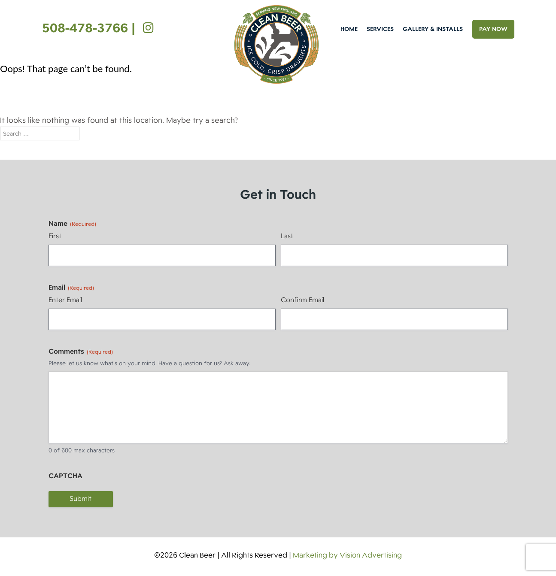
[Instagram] (146, 28)
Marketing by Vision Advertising (347, 555)
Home (349, 29)
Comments (81, 351)
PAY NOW (493, 29)
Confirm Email (302, 300)
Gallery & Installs (433, 29)
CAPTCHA (65, 476)
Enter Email (65, 300)
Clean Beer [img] (276, 44)
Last (287, 236)
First (55, 236)
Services (380, 29)
